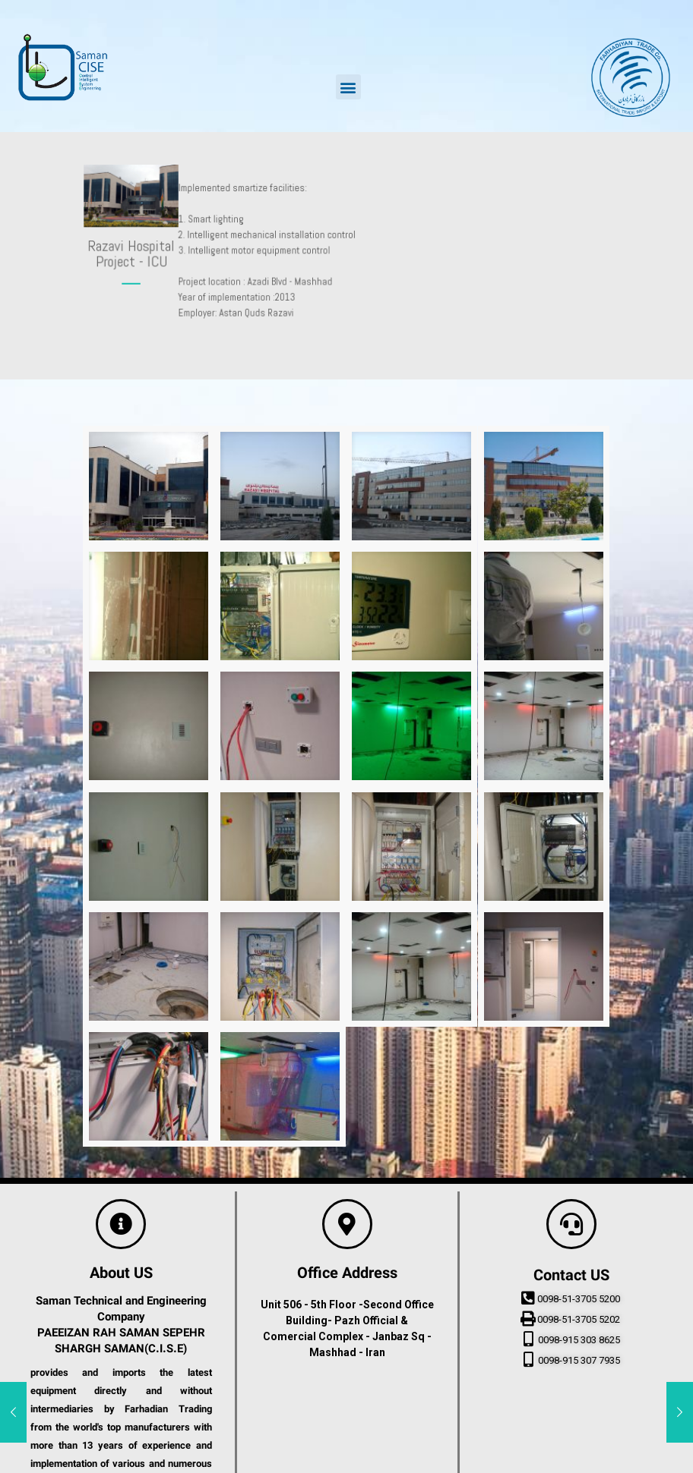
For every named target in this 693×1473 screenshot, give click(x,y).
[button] (348, 86)
